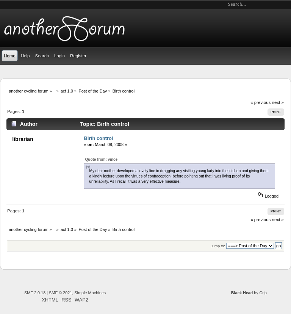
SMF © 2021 (60, 292)
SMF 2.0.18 (34, 292)
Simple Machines (90, 292)
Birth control (98, 138)
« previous (260, 102)
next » (278, 102)
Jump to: (218, 246)
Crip (263, 292)
